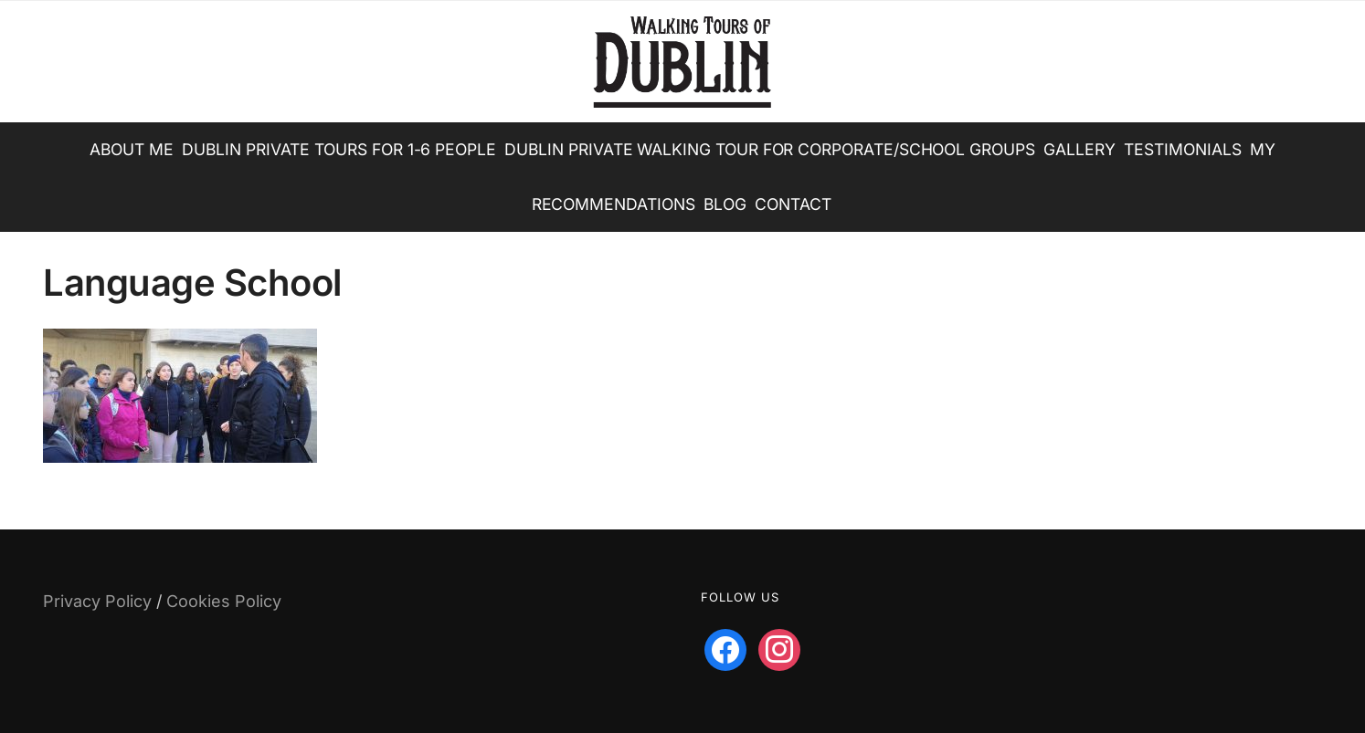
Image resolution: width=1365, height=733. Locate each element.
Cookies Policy (223, 601)
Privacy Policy (97, 601)
